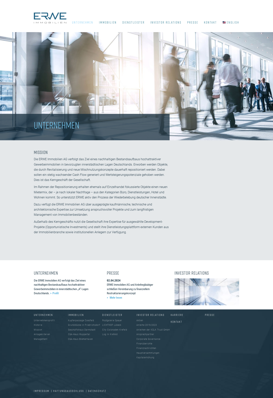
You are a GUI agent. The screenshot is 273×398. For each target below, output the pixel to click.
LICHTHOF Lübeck (111, 325)
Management (40, 339)
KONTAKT (210, 22)
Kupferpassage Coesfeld (81, 320)
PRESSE (192, 22)
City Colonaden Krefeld (114, 329)
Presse (210, 314)
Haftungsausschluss (69, 390)
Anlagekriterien (42, 334)
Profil (55, 293)
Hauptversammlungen (148, 353)
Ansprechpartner (145, 334)
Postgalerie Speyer (112, 320)
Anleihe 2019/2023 (146, 325)
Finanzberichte (144, 343)
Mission (38, 329)
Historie (38, 325)
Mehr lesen (115, 297)
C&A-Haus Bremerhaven (80, 339)
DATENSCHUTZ (97, 390)
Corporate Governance (148, 339)
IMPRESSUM (42, 390)
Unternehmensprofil (44, 320)
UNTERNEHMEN (82, 22)
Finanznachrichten (146, 348)
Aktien (139, 320)
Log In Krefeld (110, 334)
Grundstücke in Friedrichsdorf (84, 325)
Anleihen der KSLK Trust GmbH (153, 329)
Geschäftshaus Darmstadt (81, 329)
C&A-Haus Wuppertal (79, 334)
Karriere (177, 314)
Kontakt (176, 321)
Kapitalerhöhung (145, 357)
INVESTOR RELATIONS (166, 22)
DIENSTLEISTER (133, 22)
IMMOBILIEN (108, 22)
